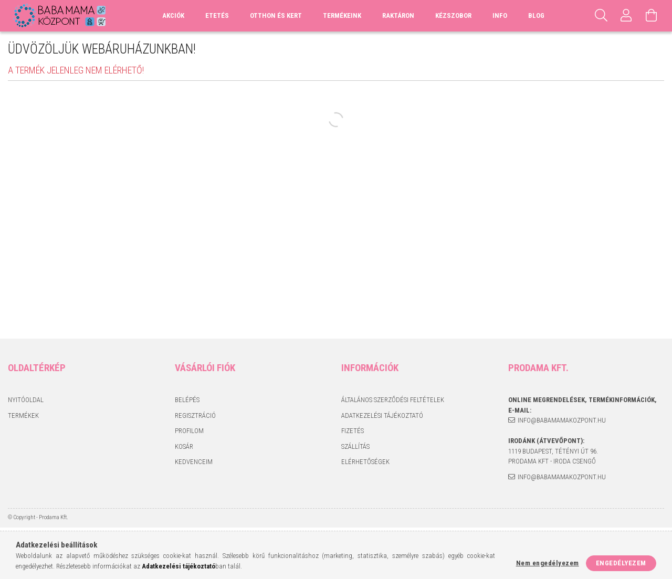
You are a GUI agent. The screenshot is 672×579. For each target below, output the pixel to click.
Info (499, 15)
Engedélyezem (621, 563)
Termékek (23, 415)
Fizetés (352, 431)
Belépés (187, 400)
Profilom (189, 431)
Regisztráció (195, 415)
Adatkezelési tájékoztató (382, 415)
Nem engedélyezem (547, 563)
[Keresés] (601, 15)
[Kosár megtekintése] (651, 15)
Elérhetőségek (365, 462)
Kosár (184, 446)
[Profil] (626, 15)
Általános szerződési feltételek (392, 400)
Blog (536, 15)
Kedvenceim (194, 462)
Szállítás (355, 446)
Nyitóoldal (26, 400)
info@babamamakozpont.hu (562, 420)
